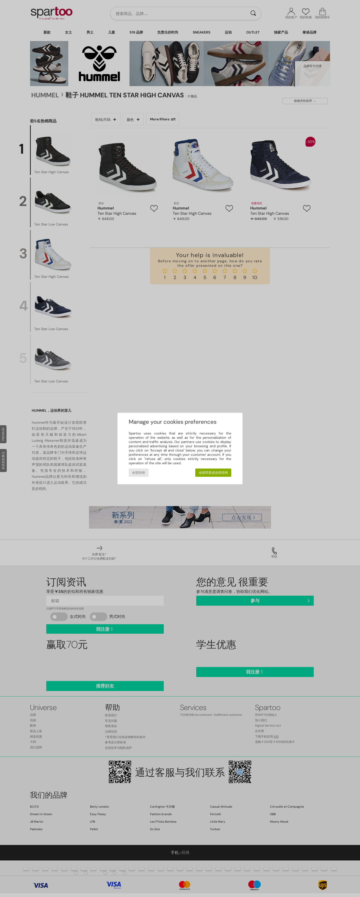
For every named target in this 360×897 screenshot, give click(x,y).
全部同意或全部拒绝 (213, 473)
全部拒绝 (138, 473)
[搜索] (253, 13)
